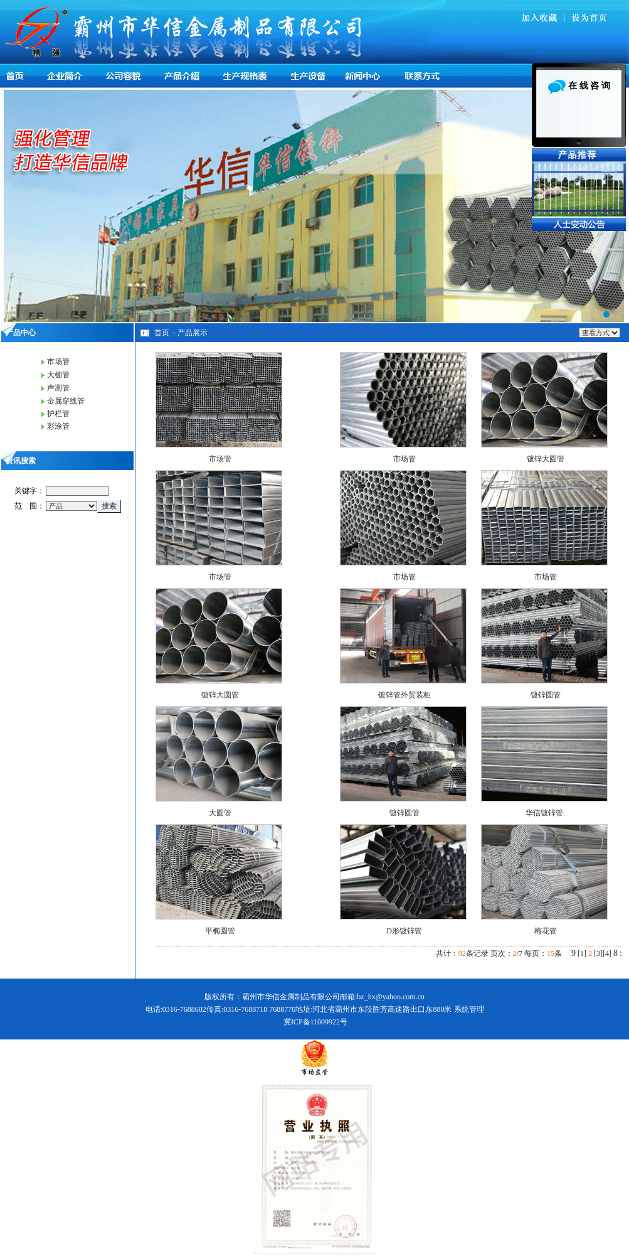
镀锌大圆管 (545, 458)
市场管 (58, 361)
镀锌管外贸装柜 (404, 694)
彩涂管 (58, 426)
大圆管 (220, 812)
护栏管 (58, 413)
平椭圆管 (220, 930)
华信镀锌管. (545, 812)
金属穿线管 (66, 401)
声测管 (58, 388)
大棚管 (58, 374)
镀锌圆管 (546, 694)
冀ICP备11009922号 (315, 1021)
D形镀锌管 (404, 930)
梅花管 (545, 930)
